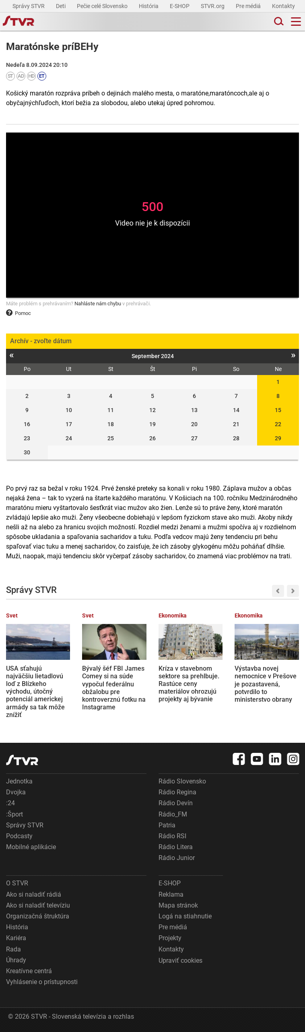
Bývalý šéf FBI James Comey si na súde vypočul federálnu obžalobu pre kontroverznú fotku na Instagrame (114, 688)
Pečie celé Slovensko (103, 6)
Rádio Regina (177, 792)
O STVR (17, 883)
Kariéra (16, 938)
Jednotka (19, 781)
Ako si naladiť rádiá (33, 894)
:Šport (14, 814)
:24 (10, 803)
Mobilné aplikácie (31, 847)
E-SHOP (180, 6)
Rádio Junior (177, 858)
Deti (61, 6)
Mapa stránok (178, 905)
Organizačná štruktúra (37, 916)
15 (278, 410)
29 (278, 438)
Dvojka (16, 792)
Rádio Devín (176, 803)
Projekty (170, 938)
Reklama (171, 894)
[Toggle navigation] (296, 21)
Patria (167, 825)
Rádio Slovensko (182, 781)
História (149, 6)
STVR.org (213, 6)
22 (278, 424)
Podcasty (19, 836)
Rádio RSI (172, 836)
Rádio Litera (176, 847)
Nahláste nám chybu (97, 303)
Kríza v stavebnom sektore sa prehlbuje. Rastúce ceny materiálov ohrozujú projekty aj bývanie (189, 684)
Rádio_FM (173, 814)
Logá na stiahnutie (185, 916)
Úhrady (16, 960)
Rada (13, 949)
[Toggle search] (278, 21)
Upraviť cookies (180, 960)
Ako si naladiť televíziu (38, 905)
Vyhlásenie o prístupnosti (42, 982)
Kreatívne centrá (29, 971)
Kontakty (283, 6)
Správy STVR (29, 6)
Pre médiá (249, 6)
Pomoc (18, 313)
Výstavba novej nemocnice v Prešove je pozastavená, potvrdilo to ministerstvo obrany (266, 684)
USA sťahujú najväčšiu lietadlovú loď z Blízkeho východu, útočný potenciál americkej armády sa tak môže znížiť (35, 692)
